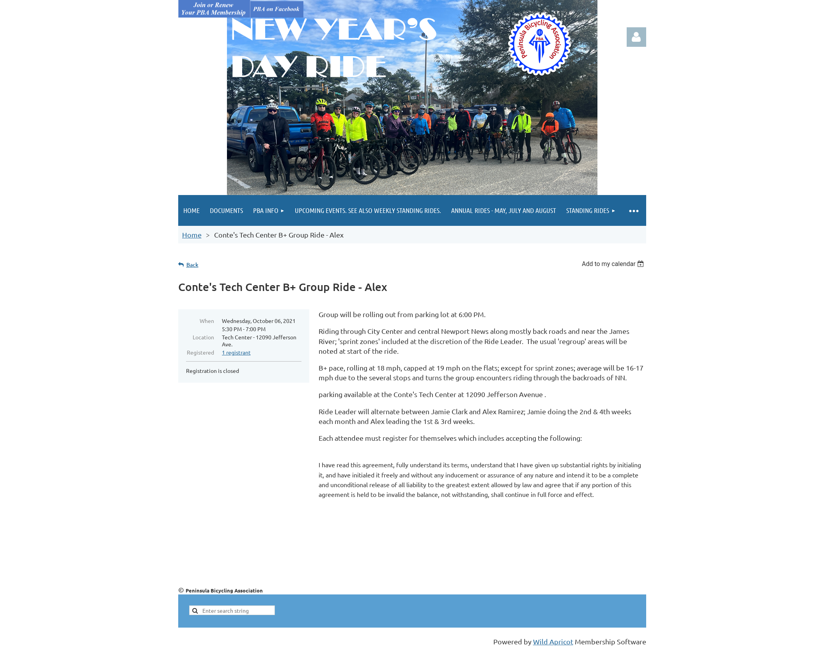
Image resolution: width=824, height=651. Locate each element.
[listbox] (614, 264)
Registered (200, 352)
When (207, 320)
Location (203, 337)
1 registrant (236, 352)
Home (192, 235)
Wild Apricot (553, 641)
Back (192, 264)
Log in (636, 37)
